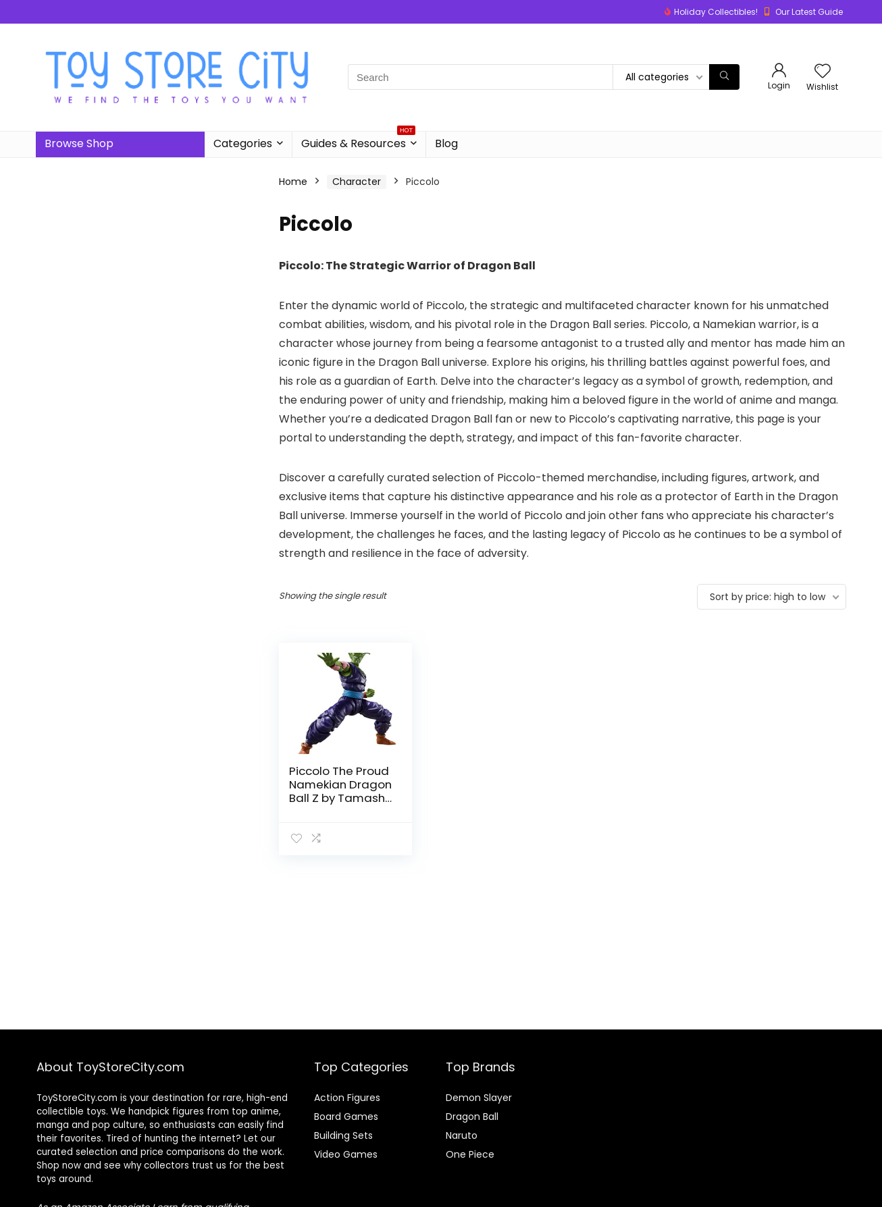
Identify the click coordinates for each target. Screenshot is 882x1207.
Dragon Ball (472, 1116)
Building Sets (343, 1135)
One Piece (470, 1154)
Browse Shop (79, 143)
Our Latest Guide (809, 12)
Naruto (461, 1135)
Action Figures (347, 1097)
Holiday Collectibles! (716, 12)
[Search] (724, 77)
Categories (242, 143)
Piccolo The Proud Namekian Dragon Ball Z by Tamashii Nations (340, 791)
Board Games (346, 1116)
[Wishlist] (822, 72)
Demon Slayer (479, 1097)
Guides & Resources (358, 141)
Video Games (346, 1154)
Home (293, 181)
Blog (446, 143)
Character (356, 181)
